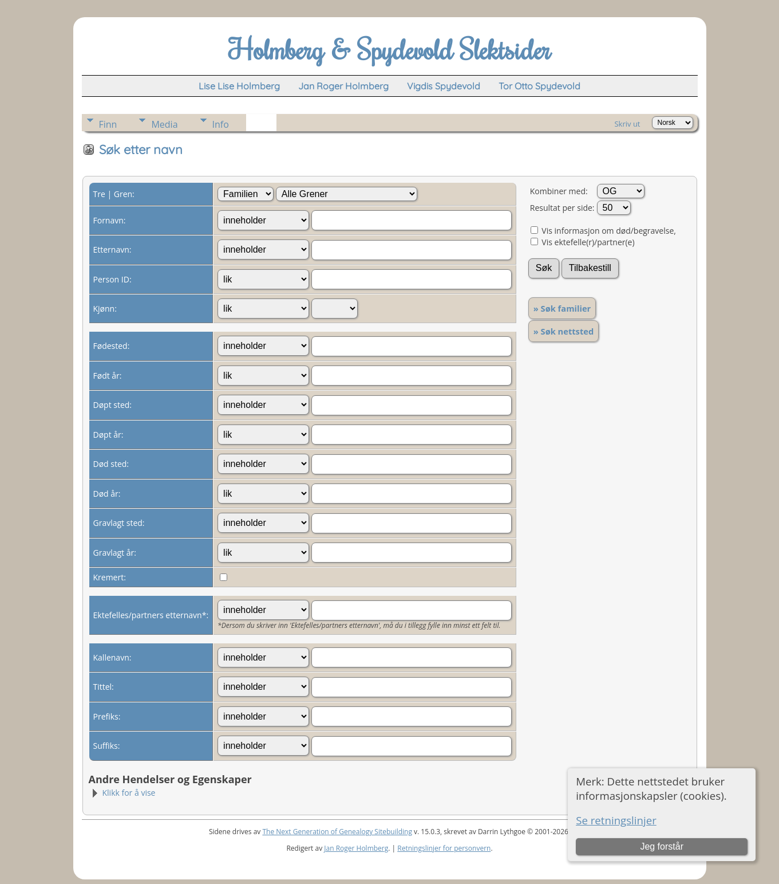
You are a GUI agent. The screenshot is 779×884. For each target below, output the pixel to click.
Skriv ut (627, 124)
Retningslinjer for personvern (444, 848)
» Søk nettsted (563, 331)
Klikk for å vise (123, 792)
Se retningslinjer (616, 820)
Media (164, 124)
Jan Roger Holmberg (356, 848)
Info (220, 124)
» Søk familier (562, 308)
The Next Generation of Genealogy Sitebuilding (337, 831)
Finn (108, 124)
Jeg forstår (661, 846)
